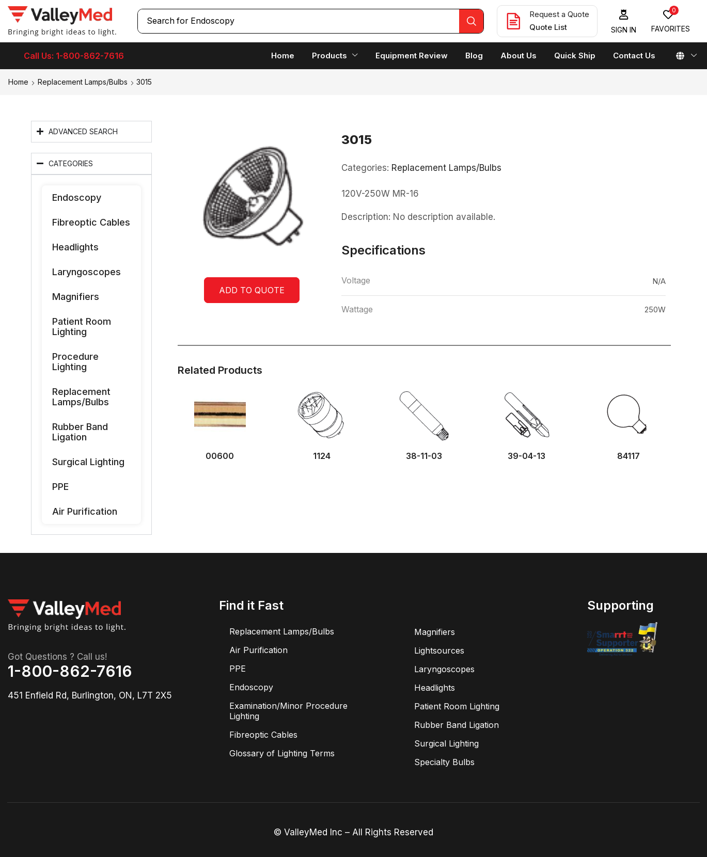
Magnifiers (75, 296)
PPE (60, 486)
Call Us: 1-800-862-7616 (74, 56)
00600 (220, 456)
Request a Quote (559, 14)
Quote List (548, 27)
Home (18, 81)
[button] (623, 21)
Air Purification (84, 511)
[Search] (471, 21)
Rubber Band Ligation (80, 431)
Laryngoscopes (86, 271)
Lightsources (439, 650)
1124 (322, 456)
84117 (628, 456)
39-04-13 (526, 456)
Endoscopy (76, 197)
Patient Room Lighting (81, 326)
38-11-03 (424, 456)
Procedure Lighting (75, 361)
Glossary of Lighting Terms (282, 753)
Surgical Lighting (88, 461)
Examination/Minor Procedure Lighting (288, 711)
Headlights (75, 247)
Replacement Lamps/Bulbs (83, 81)
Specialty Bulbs (444, 762)
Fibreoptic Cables (91, 222)
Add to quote (252, 290)
